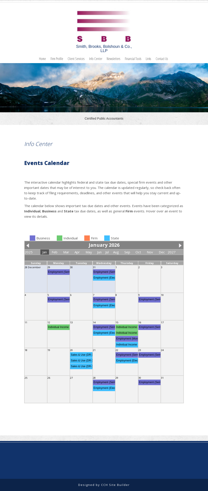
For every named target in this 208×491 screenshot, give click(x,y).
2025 (29, 252)
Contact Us (162, 58)
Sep (127, 252)
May (89, 252)
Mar (66, 252)
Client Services (76, 58)
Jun (99, 252)
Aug (116, 252)
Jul (107, 252)
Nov (150, 252)
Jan (44, 252)
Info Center (95, 58)
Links (148, 58)
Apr (77, 252)
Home (42, 58)
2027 (172, 252)
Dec (162, 252)
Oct (138, 252)
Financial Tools (133, 58)
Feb (54, 252)
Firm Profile (57, 58)
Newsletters (113, 58)
